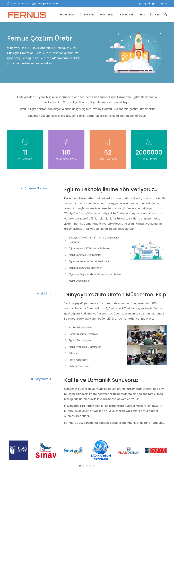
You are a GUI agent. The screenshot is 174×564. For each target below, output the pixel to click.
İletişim (155, 14)
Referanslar (107, 14)
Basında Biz (127, 14)
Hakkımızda (67, 14)
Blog (142, 14)
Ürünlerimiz (87, 14)
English (163, 4)
